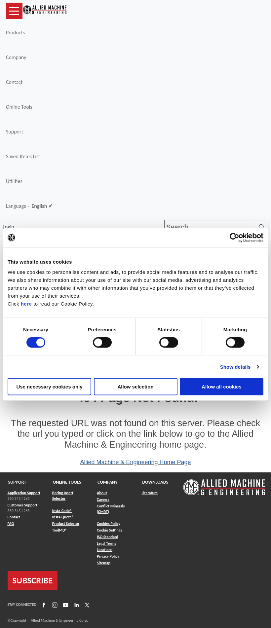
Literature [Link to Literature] (149, 493)
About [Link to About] (102, 493)
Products (15, 32)
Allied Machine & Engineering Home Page (135, 462)
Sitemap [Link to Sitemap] (103, 563)
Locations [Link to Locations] (104, 549)
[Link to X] (86, 604)
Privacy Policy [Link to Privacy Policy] (108, 556)
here (26, 304)
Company (16, 57)
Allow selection (135, 386)
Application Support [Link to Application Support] (24, 493)
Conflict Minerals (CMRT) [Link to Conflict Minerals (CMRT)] (111, 509)
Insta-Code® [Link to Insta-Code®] (62, 510)
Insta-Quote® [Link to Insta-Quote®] (63, 517)
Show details (235, 366)
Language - (29, 206)
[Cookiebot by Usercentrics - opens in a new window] (234, 237)
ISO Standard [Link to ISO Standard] (107, 537)
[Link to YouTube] (65, 604)
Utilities (14, 181)
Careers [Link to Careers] (103, 499)
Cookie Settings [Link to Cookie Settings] (109, 530)
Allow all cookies (222, 386)
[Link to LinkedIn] (76, 604)
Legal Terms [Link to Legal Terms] (106, 543)
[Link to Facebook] (43, 604)
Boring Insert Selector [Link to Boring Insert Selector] (62, 496)
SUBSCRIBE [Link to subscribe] (33, 580)
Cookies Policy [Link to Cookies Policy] (108, 523)
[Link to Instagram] (54, 604)
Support (14, 132)
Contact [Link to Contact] (14, 517)
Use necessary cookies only (49, 386)
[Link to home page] (44, 11)
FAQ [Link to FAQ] (11, 523)
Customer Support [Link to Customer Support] (23, 505)
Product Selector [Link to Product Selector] (65, 523)
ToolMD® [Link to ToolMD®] (59, 530)
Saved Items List (23, 156)
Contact (14, 82)
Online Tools (19, 107)
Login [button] (10, 227)
